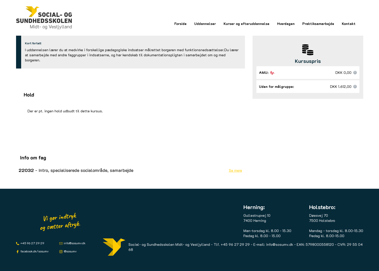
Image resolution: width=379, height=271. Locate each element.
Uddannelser (205, 23)
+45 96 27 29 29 (32, 243)
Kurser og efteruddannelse (246, 23)
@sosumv (70, 251)
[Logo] (44, 17)
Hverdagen (286, 23)
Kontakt (349, 23)
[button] (355, 72)
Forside (180, 23)
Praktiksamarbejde (318, 23)
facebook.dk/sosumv (34, 251)
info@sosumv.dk (74, 243)
